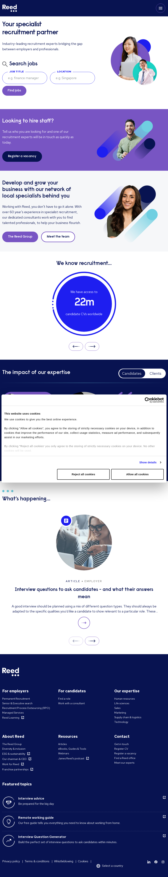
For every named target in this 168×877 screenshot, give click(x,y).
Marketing (120, 712)
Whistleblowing (63, 861)
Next (92, 346)
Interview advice (31, 798)
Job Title (16, 71)
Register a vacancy (125, 753)
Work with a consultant (71, 703)
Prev (76, 346)
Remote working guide (36, 817)
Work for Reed (10, 764)
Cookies (83, 861)
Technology (121, 722)
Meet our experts (124, 762)
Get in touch (121, 744)
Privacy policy (11, 861)
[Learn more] (149, 862)
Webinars (63, 753)
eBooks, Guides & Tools (72, 748)
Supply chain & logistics (127, 717)
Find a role (64, 698)
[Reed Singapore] (9, 8)
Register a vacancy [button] (22, 156)
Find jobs (14, 90)
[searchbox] (24, 78)
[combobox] (72, 78)
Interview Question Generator (42, 837)
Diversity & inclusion (13, 748)
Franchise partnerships (15, 769)
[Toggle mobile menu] (160, 8)
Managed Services (13, 712)
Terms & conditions (37, 861)
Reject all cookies (83, 474)
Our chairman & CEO (14, 759)
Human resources (124, 698)
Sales (117, 708)
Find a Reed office (124, 758)
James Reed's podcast (71, 758)
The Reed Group (12, 744)
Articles (62, 744)
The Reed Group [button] (20, 236)
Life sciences (121, 703)
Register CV (121, 748)
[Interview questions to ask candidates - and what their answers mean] (84, 571)
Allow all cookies (137, 474)
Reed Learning (10, 717)
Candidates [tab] (131, 373)
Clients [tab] (155, 373)
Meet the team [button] (58, 236)
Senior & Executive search (17, 703)
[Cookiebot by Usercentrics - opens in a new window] (147, 400)
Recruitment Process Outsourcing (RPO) (26, 708)
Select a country (112, 866)
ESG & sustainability (13, 753)
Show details (148, 462)
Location (64, 71)
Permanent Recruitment (16, 698)
